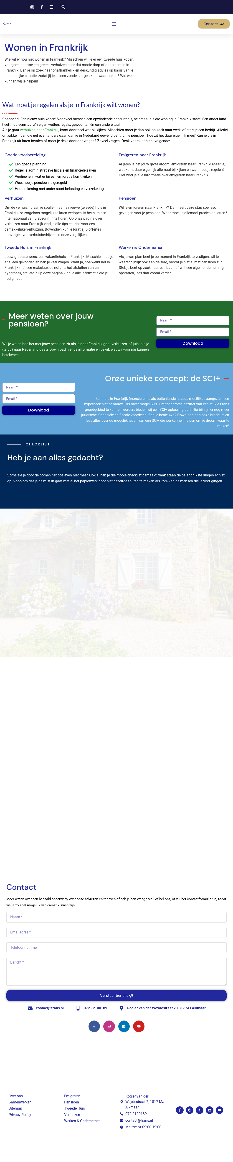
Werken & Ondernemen (141, 247)
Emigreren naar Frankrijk (142, 155)
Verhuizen (14, 198)
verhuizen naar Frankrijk (39, 130)
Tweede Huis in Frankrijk (28, 247)
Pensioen (128, 198)
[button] (63, 6)
